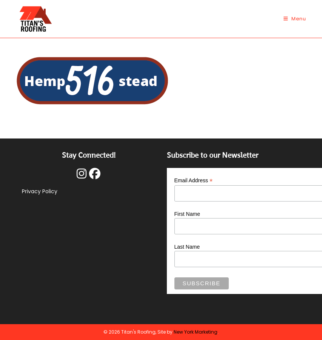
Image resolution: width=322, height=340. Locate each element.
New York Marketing (195, 332)
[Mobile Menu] (294, 18)
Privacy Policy (39, 191)
